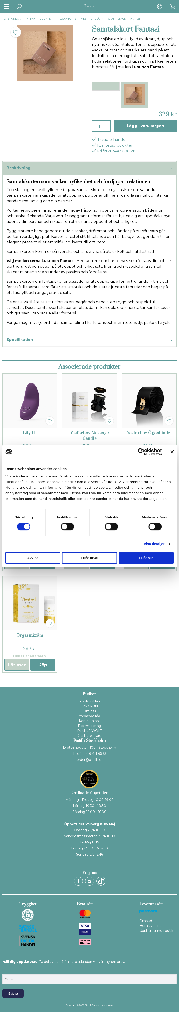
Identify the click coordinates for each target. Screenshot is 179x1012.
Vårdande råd (89, 716)
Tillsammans (66, 18)
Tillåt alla (146, 558)
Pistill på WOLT (89, 731)
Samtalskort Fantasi (124, 18)
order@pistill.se (89, 760)
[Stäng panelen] (172, 451)
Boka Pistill (90, 706)
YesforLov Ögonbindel (149, 433)
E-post (6, 970)
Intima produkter (39, 18)
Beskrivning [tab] (89, 168)
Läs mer (17, 665)
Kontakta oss (89, 721)
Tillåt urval (89, 558)
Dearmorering (89, 726)
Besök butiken (89, 701)
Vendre (109, 1005)
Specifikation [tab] (89, 340)
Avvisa (32, 558)
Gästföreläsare (89, 736)
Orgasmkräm (29, 635)
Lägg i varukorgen (145, 126)
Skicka (13, 993)
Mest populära (92, 18)
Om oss (89, 711)
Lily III (30, 433)
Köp (42, 665)
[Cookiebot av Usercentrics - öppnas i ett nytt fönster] (141, 451)
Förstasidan (11, 18)
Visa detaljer (154, 544)
